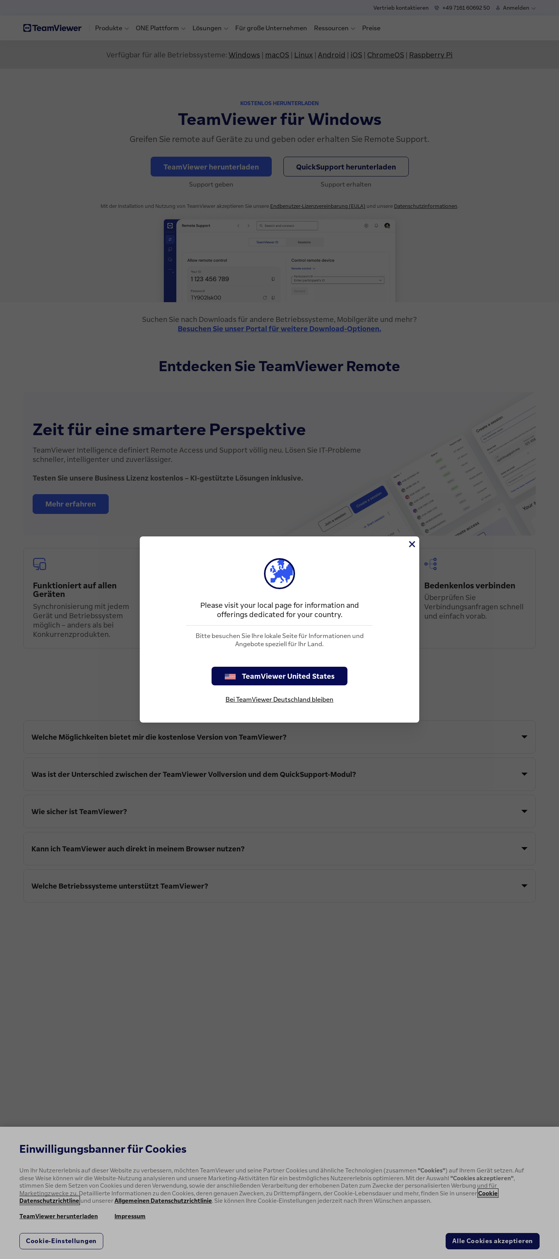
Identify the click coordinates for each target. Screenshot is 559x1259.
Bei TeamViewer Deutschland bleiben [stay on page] (279, 699)
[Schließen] (411, 544)
